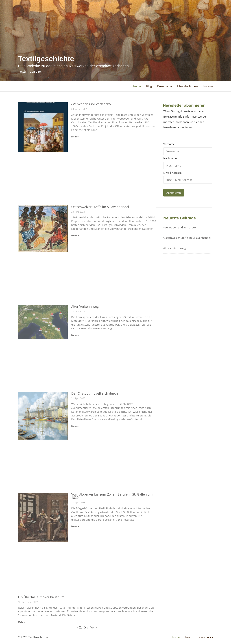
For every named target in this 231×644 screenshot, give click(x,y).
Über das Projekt (187, 86)
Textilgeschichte (46, 59)
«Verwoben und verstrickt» (91, 104)
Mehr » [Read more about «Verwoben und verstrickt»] (75, 136)
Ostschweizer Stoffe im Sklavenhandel (100, 207)
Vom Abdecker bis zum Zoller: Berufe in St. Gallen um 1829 (112, 496)
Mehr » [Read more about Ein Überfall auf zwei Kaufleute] (21, 621)
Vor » (93, 627)
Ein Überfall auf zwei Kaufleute (41, 597)
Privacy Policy (204, 637)
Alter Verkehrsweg (85, 306)
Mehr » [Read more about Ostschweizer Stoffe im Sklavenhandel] (75, 235)
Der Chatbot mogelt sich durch (94, 393)
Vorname (169, 144)
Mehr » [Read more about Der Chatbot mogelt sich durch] (75, 425)
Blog (149, 86)
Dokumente (164, 86)
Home (137, 86)
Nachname (170, 158)
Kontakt (208, 86)
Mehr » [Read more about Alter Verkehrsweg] (75, 335)
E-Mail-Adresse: (187, 177)
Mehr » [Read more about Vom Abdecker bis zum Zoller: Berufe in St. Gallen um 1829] (75, 526)
